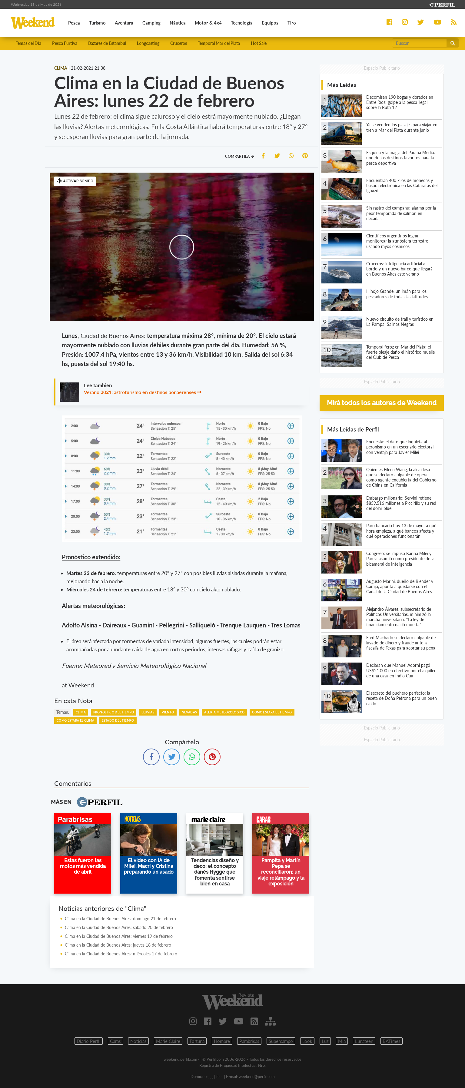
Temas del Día (28, 43)
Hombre (222, 1041)
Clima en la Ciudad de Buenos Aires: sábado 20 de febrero (119, 927)
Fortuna (197, 1041)
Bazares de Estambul (107, 43)
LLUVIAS (147, 712)
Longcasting (148, 43)
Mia (342, 1041)
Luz (325, 1041)
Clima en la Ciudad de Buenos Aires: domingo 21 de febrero (120, 918)
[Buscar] (419, 43)
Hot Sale (259, 43)
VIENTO (168, 712)
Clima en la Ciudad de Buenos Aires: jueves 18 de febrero (118, 944)
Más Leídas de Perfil (353, 429)
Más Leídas (341, 84)
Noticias (138, 1041)
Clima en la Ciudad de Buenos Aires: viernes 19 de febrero (119, 936)
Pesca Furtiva (64, 43)
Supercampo (281, 1041)
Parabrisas (249, 1041)
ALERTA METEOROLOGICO (224, 712)
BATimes (391, 1041)
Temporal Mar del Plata (219, 43)
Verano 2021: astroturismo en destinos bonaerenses (140, 392)
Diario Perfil (89, 1041)
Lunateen (364, 1041)
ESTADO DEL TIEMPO (118, 720)
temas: (62, 712)
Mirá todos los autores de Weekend (382, 403)
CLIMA (81, 712)
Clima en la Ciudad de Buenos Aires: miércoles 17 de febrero (121, 953)
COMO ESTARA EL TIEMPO (272, 712)
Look (307, 1041)
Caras (115, 1041)
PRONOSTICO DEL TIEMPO (113, 712)
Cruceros (178, 43)
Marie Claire (168, 1041)
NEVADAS (189, 712)
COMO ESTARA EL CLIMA (75, 720)
